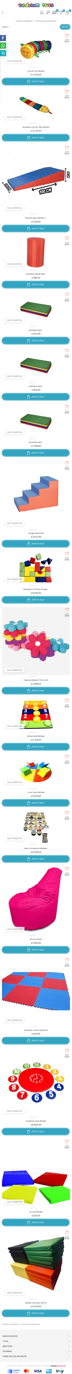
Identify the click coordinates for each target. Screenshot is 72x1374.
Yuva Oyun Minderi (36, 792)
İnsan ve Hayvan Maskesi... (36, 848)
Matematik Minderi (36, 736)
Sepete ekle (35, 81)
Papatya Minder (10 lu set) (36, 680)
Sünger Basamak (36, 533)
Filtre (65, 26)
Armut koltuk (36, 939)
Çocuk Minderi (36, 1212)
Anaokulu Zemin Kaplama (36, 1030)
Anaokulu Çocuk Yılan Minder (36, 127)
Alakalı (5, 27)
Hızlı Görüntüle (14, 61)
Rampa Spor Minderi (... (36, 218)
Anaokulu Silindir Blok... (36, 274)
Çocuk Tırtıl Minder (36, 71)
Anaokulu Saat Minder (36, 1121)
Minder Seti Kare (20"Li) (36, 1302)
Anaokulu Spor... (36, 330)
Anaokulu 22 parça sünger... (36, 589)
